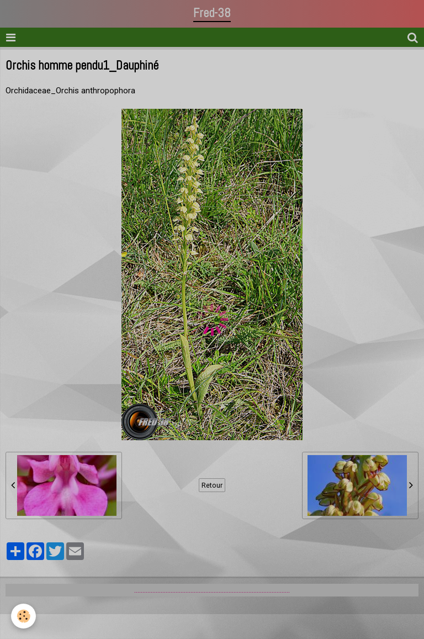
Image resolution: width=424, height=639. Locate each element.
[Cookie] (23, 616)
